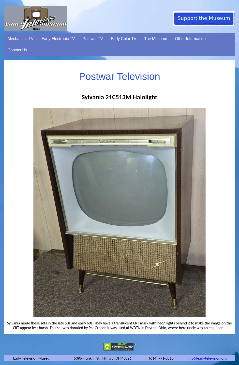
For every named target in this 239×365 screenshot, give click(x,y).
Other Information (190, 39)
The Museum (155, 39)
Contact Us (17, 50)
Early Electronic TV (58, 39)
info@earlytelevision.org (206, 358)
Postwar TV (93, 39)
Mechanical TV (21, 39)
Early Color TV (123, 39)
